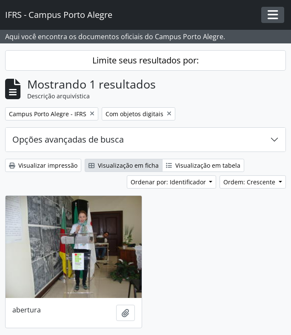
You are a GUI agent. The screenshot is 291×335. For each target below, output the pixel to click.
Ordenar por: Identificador (169, 182)
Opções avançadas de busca (68, 139)
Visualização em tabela (203, 165)
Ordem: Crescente (250, 182)
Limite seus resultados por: (145, 60)
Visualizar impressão (43, 165)
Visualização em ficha (123, 165)
